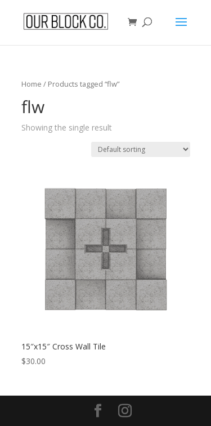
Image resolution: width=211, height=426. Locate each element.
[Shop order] (140, 149)
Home (31, 84)
